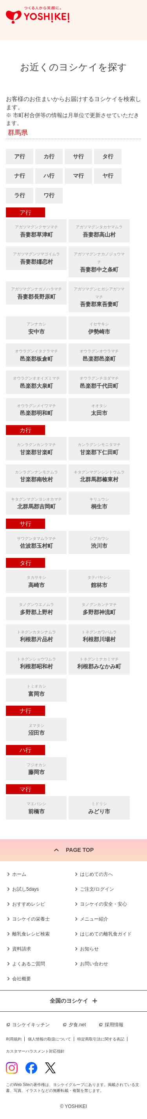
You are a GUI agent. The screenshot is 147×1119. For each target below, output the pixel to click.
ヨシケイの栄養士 (31, 919)
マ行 (78, 175)
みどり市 (99, 807)
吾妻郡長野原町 (36, 292)
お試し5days (25, 889)
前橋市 (36, 807)
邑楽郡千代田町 (99, 381)
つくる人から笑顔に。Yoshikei (37, 15)
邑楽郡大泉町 (36, 381)
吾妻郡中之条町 (99, 261)
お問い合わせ (94, 964)
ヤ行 (107, 175)
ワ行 (49, 195)
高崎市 (36, 581)
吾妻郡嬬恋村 (36, 257)
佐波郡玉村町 (36, 542)
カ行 (49, 156)
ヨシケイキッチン (31, 1024)
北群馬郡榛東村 (99, 475)
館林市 (99, 581)
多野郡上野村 (36, 608)
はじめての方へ (96, 874)
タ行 (107, 156)
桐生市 (99, 502)
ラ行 (19, 195)
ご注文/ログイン (97, 889)
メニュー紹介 (94, 919)
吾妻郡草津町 (36, 230)
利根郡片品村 (36, 635)
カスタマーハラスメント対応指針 (35, 1051)
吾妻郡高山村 (99, 230)
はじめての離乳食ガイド (106, 934)
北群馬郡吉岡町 (36, 502)
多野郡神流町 (99, 608)
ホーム (19, 874)
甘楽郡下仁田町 (99, 448)
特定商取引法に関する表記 (100, 1039)
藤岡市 (36, 768)
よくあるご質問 (28, 964)
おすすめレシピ (28, 904)
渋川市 (99, 542)
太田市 (99, 409)
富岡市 (36, 689)
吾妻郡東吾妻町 (99, 296)
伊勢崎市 (99, 327)
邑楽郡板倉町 (36, 354)
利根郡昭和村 (36, 662)
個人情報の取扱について (49, 1039)
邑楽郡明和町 (36, 409)
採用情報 (114, 1024)
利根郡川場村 (99, 635)
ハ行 (49, 175)
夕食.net (77, 1024)
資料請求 (21, 949)
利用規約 (14, 1039)
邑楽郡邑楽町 (99, 354)
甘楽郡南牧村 (36, 475)
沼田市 (36, 729)
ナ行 (19, 175)
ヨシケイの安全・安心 (103, 904)
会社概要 (21, 978)
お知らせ (89, 949)
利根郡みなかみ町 (99, 662)
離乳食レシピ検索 (31, 934)
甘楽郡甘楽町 (36, 448)
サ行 (78, 156)
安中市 (36, 327)
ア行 (19, 156)
